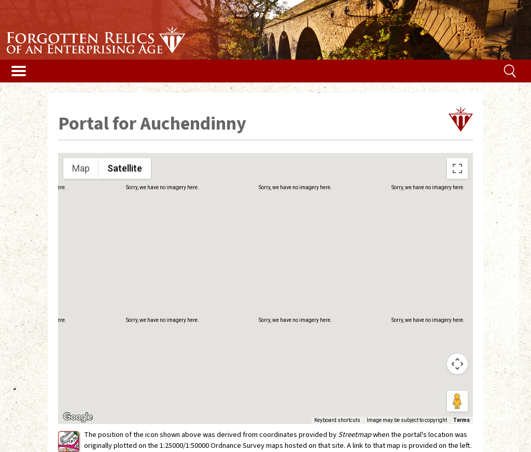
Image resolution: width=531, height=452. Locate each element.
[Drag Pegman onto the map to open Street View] (457, 401)
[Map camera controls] (457, 364)
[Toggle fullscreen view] (457, 168)
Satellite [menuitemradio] (124, 168)
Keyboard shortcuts (337, 420)
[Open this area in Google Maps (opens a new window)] (78, 417)
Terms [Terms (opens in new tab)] (461, 420)
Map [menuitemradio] (81, 168)
